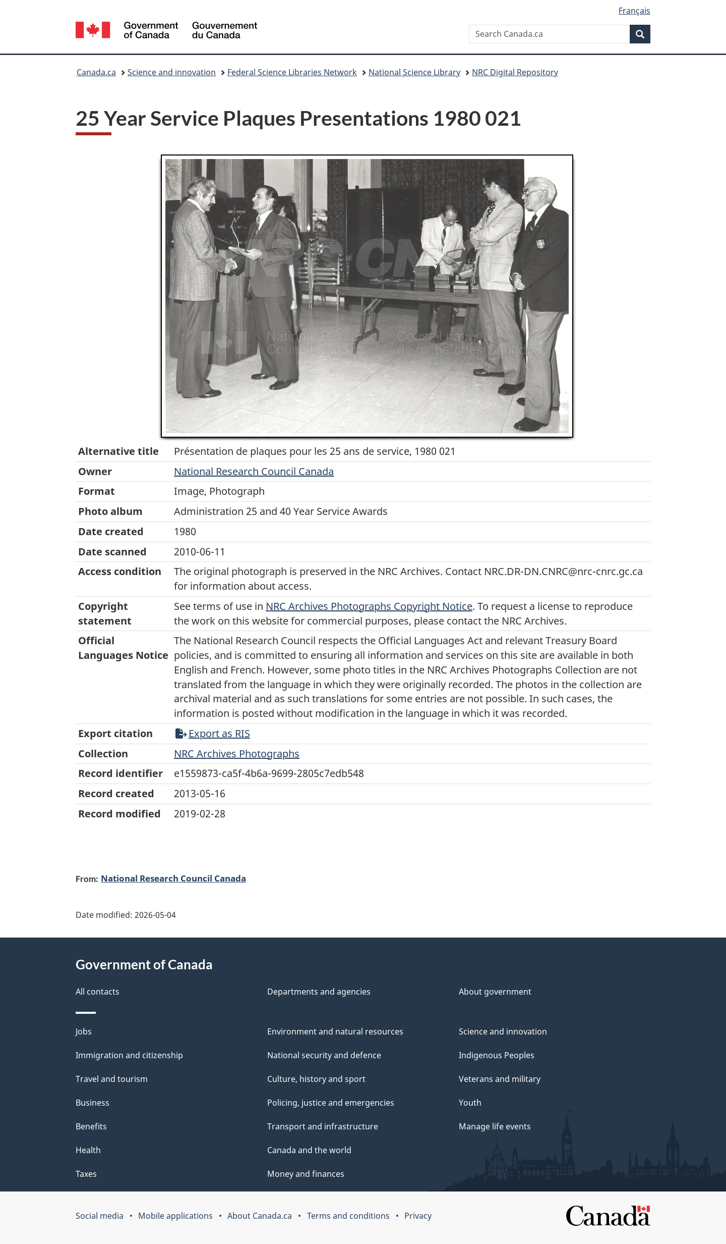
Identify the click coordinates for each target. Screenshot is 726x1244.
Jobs (84, 1031)
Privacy (418, 1215)
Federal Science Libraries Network (292, 72)
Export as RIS (212, 733)
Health (88, 1150)
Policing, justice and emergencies (330, 1102)
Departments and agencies (319, 991)
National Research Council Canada (254, 471)
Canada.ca (96, 72)
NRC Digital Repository (515, 72)
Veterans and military (499, 1078)
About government (495, 991)
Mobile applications (175, 1215)
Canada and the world (309, 1150)
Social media (100, 1215)
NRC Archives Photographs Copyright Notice (369, 606)
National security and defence (324, 1055)
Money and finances (305, 1173)
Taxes (86, 1173)
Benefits (91, 1126)
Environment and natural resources (335, 1031)
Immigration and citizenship (129, 1055)
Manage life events (495, 1126)
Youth (470, 1102)
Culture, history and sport (316, 1078)
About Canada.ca (259, 1215)
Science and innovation (172, 72)
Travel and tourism (112, 1078)
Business (92, 1102)
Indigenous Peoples (496, 1055)
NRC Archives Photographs (236, 753)
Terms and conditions (348, 1215)
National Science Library (414, 72)
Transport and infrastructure (322, 1126)
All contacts (97, 991)
